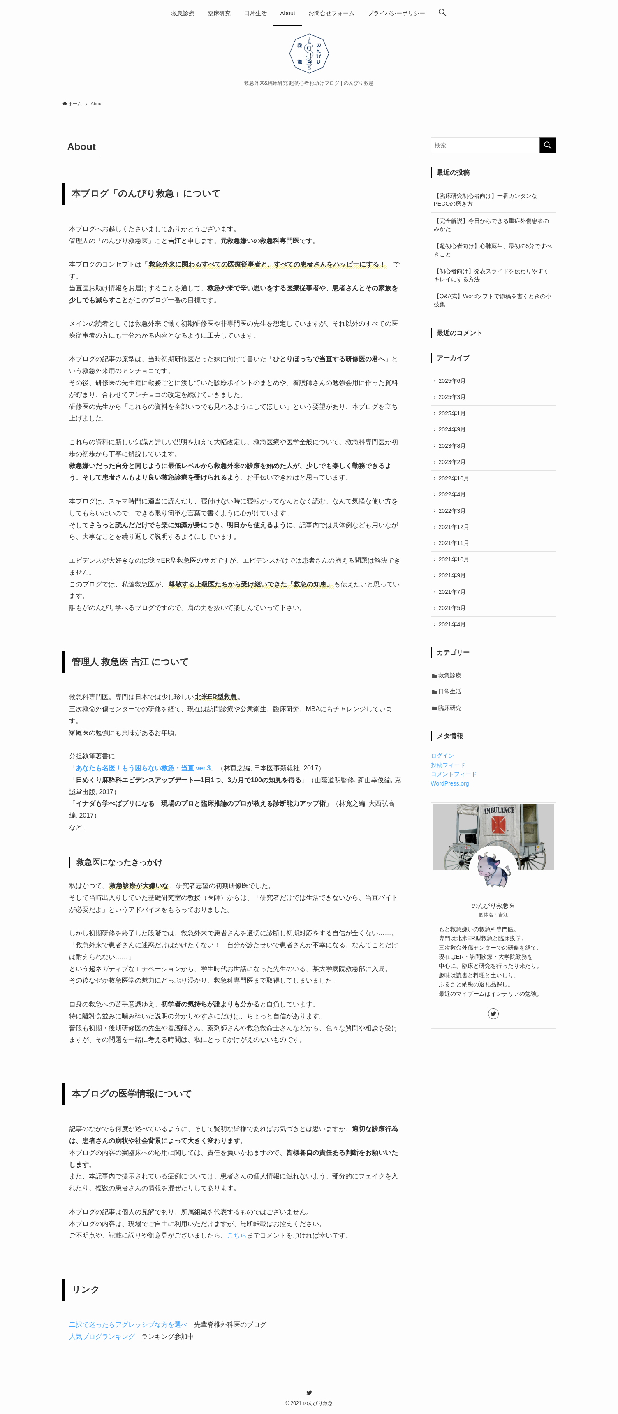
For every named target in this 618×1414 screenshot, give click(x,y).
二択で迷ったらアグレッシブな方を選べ (128, 1324)
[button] (442, 13)
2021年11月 (455, 552)
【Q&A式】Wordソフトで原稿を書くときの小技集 (493, 300)
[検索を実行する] (547, 145)
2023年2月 (453, 467)
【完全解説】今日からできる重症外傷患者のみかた (491, 225)
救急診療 (451, 689)
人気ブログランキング (102, 1336)
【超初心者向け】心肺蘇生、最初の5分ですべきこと (493, 250)
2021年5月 (453, 620)
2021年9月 (453, 586)
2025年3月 (453, 398)
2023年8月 (453, 449)
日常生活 (451, 707)
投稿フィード (448, 781)
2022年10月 (455, 483)
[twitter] (493, 1030)
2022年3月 (453, 518)
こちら (237, 1235)
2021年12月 (455, 535)
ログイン (442, 772)
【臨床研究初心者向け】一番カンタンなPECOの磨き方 (485, 199)
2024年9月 (453, 432)
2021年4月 (453, 638)
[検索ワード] (493, 145)
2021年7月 (453, 603)
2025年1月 (453, 415)
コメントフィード (454, 791)
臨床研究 (451, 724)
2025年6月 (453, 381)
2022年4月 (453, 501)
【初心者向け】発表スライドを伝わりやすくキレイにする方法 (491, 275)
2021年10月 (455, 569)
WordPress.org (450, 800)
